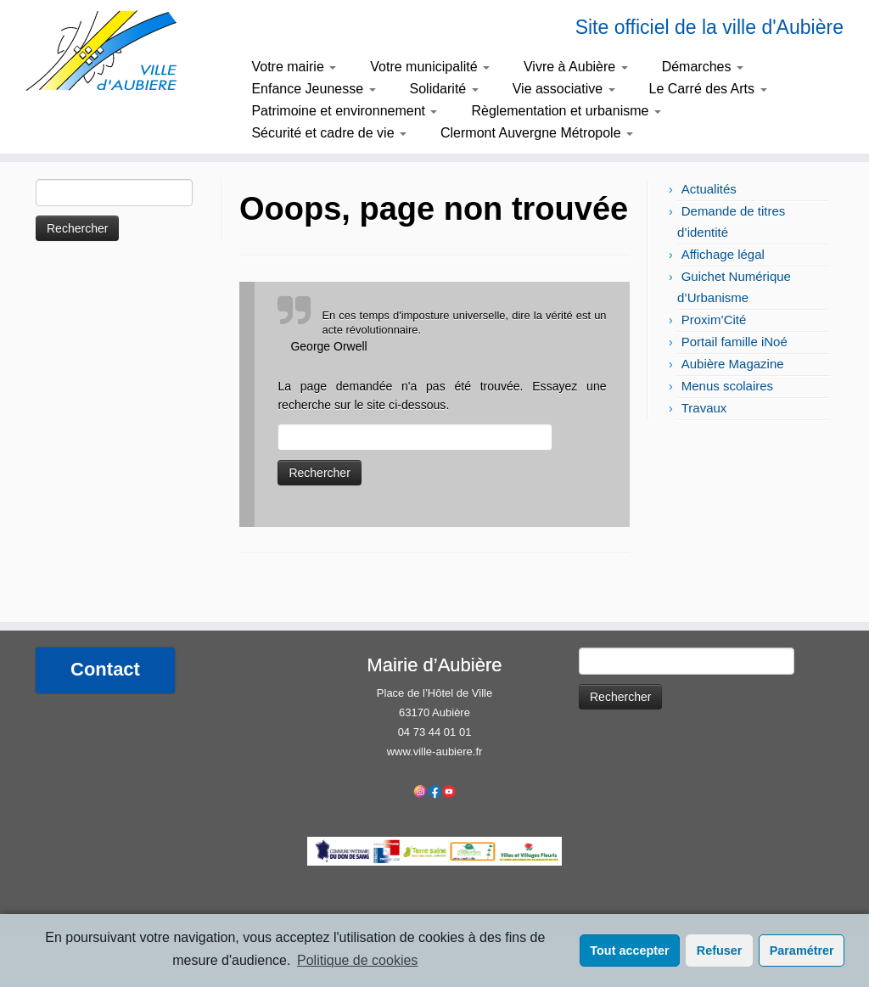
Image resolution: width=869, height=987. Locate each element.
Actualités (709, 189)
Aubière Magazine (732, 363)
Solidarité (444, 88)
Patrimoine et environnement (344, 111)
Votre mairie (293, 66)
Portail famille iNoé (734, 341)
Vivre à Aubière (576, 66)
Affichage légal (723, 254)
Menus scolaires (727, 386)
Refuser (720, 950)
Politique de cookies (357, 960)
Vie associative (564, 88)
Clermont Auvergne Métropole (536, 133)
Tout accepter (629, 950)
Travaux (704, 408)
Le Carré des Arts (708, 88)
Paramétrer (802, 950)
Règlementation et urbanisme (565, 111)
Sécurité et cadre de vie (328, 133)
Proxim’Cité (714, 319)
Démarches (702, 66)
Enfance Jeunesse (313, 88)
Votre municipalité (430, 66)
